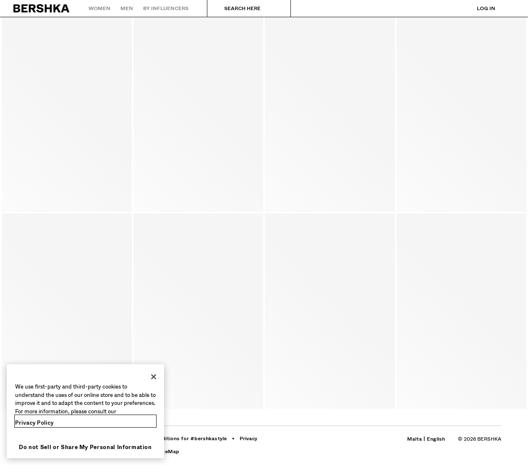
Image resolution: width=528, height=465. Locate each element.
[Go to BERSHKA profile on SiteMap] (168, 451)
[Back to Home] (41, 8)
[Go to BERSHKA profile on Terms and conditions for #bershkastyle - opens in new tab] (176, 438)
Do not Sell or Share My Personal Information (85, 447)
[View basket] (508, 8)
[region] (85, 411)
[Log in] (477, 8)
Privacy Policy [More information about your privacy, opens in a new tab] (34, 423)
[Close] (153, 377)
